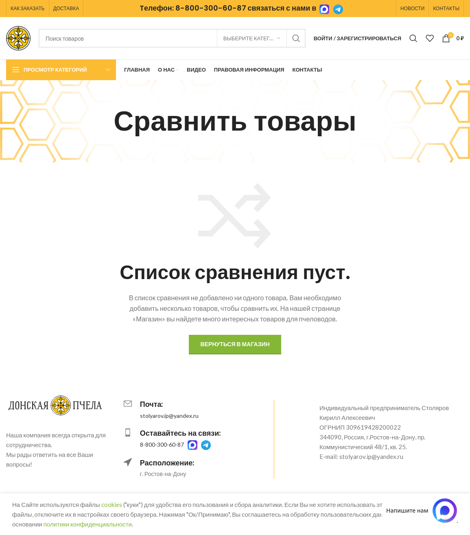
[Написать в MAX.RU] (421, 510)
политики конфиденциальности (88, 524)
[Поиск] (172, 38)
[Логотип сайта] (18, 37)
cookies (111, 504)
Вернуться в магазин (234, 344)
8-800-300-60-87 (210, 8)
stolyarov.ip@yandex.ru (169, 415)
